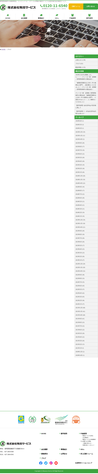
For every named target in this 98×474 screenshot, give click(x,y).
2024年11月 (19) (80, 179)
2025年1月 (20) (80, 172)
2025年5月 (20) (80, 157)
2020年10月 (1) (80, 355)
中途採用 (83, 434)
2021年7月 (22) (80, 326)
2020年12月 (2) (80, 351)
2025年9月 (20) (80, 143)
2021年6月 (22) (80, 329)
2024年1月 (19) (80, 216)
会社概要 (44, 450)
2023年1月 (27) (80, 260)
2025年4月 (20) (80, 161)
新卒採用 (63, 434)
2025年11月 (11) (80, 135)
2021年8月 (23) (80, 322)
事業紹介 (63, 450)
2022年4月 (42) (80, 293)
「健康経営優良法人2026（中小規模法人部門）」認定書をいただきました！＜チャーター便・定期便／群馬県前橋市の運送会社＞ (86, 86)
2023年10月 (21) (80, 227)
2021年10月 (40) (80, 315)
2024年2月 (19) (80, 212)
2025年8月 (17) (80, 146)
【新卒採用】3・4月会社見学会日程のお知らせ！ (86, 112)
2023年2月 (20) (80, 256)
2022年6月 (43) (80, 286)
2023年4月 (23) (80, 249)
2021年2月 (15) (80, 344)
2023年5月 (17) (80, 245)
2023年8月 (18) (80, 234)
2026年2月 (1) (80, 128)
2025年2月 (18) (80, 168)
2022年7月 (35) (80, 282)
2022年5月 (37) (80, 289)
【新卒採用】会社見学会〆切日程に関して (86, 106)
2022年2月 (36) (80, 300)
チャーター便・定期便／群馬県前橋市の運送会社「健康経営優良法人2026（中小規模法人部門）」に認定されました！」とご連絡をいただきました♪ (86, 97)
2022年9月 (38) (80, 275)
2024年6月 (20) (80, 198)
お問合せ (63, 454)
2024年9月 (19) (80, 187)
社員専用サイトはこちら (82, 463)
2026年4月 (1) (80, 121)
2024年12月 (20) (80, 176)
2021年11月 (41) (80, 311)
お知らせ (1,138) (80, 60)
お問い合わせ (91, 6)
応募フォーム (76, 6)
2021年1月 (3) (80, 348)
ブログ (43, 459)
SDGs (82, 450)
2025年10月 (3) (80, 139)
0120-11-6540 (53, 5)
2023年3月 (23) (80, 253)
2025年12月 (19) (80, 132)
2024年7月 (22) (80, 194)
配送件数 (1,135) (80, 67)
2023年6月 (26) (80, 242)
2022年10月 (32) (80, 271)
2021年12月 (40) (80, 307)
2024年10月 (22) (80, 183)
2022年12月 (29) (80, 264)
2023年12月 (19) (80, 220)
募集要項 (44, 454)
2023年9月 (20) (80, 231)
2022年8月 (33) (80, 278)
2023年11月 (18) (80, 223)
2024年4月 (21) (80, 205)
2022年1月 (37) (80, 304)
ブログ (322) (79, 63)
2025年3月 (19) (80, 165)
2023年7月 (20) (80, 238)
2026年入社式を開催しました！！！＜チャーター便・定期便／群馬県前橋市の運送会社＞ (86, 77)
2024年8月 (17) (80, 190)
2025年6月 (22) (80, 154)
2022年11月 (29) (80, 267)
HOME (3, 49)
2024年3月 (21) (80, 209)
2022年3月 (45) (80, 296)
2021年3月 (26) (80, 340)
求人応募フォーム (86, 454)
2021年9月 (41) (80, 318)
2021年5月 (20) (80, 333)
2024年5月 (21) (80, 201)
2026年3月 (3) (80, 124)
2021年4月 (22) (80, 337)
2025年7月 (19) (80, 150)
